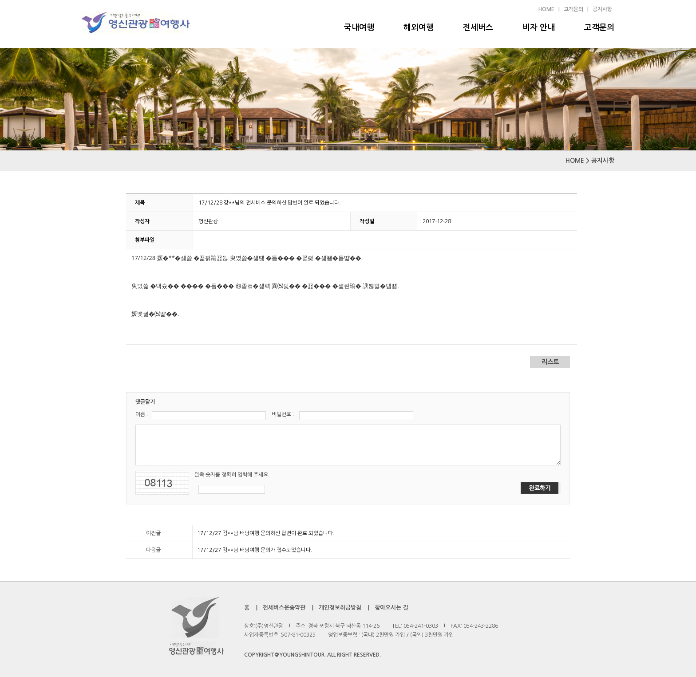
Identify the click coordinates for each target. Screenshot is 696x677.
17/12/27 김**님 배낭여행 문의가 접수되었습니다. (254, 550)
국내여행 (359, 27)
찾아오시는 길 (391, 607)
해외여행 (418, 27)
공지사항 (602, 9)
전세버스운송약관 (284, 607)
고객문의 (599, 27)
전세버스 (478, 27)
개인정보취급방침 (340, 607)
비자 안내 (538, 27)
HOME (546, 9)
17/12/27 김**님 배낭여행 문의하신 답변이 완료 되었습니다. (266, 533)
